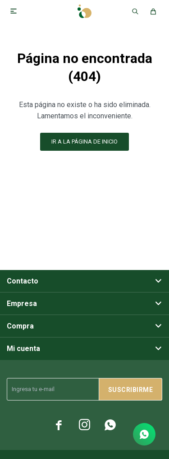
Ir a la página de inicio (84, 141)
